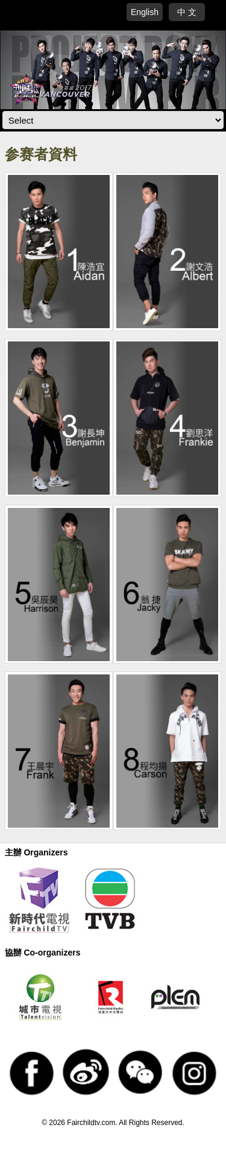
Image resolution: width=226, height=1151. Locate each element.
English (145, 12)
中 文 (186, 12)
